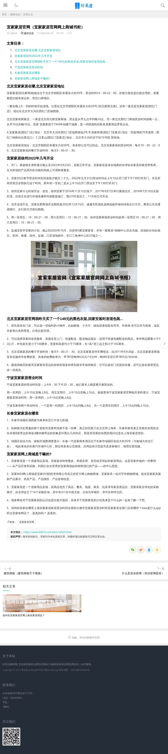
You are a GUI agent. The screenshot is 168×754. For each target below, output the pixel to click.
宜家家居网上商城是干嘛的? (32, 78)
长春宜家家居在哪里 (27, 73)
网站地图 (63, 670)
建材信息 (15, 14)
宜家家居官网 (26, 522)
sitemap (54, 670)
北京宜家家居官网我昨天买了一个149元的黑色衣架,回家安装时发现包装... (61, 61)
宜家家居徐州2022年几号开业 (33, 56)
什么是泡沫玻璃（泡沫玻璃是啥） (143, 573)
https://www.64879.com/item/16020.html (48, 532)
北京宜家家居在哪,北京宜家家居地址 (38, 50)
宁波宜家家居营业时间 (29, 67)
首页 (4, 14)
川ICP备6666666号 (80, 670)
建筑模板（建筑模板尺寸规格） (23, 573)
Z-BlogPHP (34, 670)
